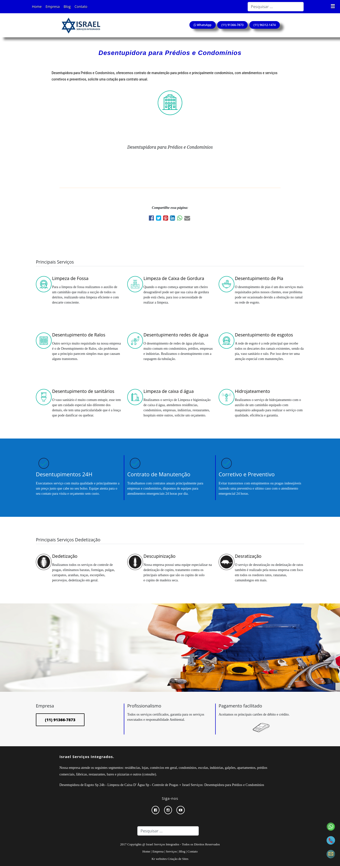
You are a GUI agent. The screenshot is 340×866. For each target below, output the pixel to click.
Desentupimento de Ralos (78, 335)
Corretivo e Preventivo (247, 474)
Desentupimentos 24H (64, 474)
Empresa (53, 6)
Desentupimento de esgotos (264, 335)
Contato (81, 6)
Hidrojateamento (252, 391)
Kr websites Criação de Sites (170, 859)
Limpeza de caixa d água (168, 391)
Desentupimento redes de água (175, 335)
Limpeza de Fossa (70, 278)
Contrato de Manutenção (158, 474)
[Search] (276, 6)
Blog (67, 6)
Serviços (171, 851)
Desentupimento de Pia (259, 278)
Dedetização (64, 556)
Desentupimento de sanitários (83, 391)
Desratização (248, 556)
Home (37, 6)
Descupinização (159, 556)
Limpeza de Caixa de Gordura (173, 278)
